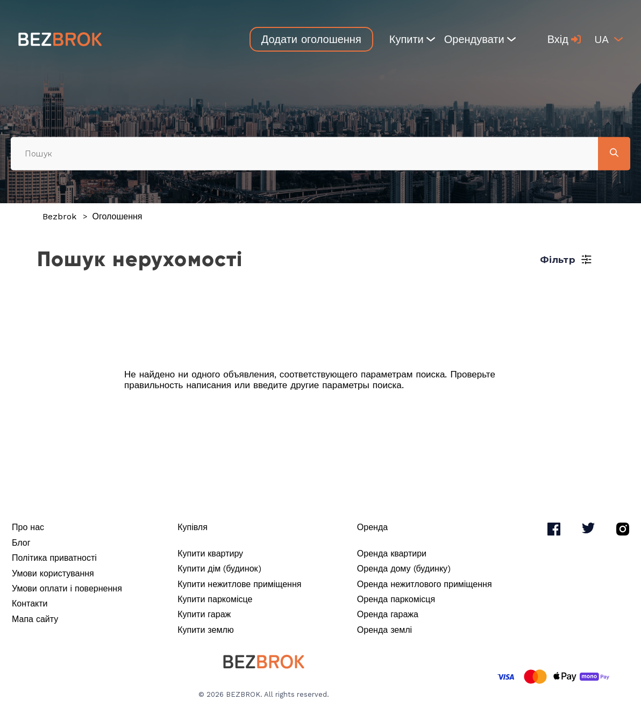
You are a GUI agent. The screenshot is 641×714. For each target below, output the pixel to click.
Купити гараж (204, 614)
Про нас (28, 527)
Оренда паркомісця (396, 599)
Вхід (564, 39)
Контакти (30, 603)
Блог (21, 543)
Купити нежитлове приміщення (239, 584)
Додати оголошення (311, 39)
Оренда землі (384, 630)
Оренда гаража (387, 614)
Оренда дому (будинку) (404, 568)
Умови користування (53, 573)
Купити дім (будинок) (219, 568)
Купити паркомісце (214, 599)
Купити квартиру (210, 553)
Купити (412, 39)
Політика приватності (54, 558)
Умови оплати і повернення (67, 588)
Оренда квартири (391, 553)
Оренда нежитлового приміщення (424, 584)
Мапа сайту (35, 619)
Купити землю (205, 630)
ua (601, 39)
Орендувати (480, 39)
